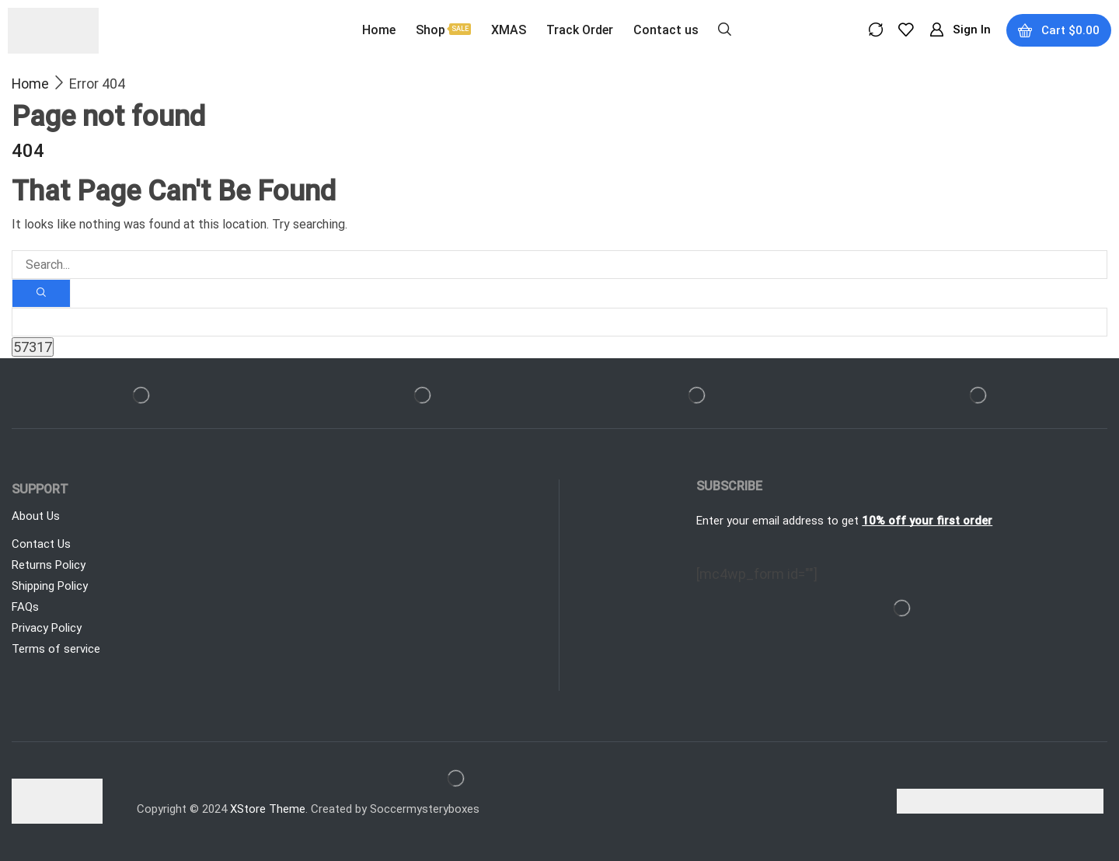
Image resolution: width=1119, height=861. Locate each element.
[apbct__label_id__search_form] (559, 322)
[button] (724, 28)
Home (30, 83)
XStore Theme (267, 809)
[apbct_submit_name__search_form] (33, 347)
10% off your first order (927, 521)
